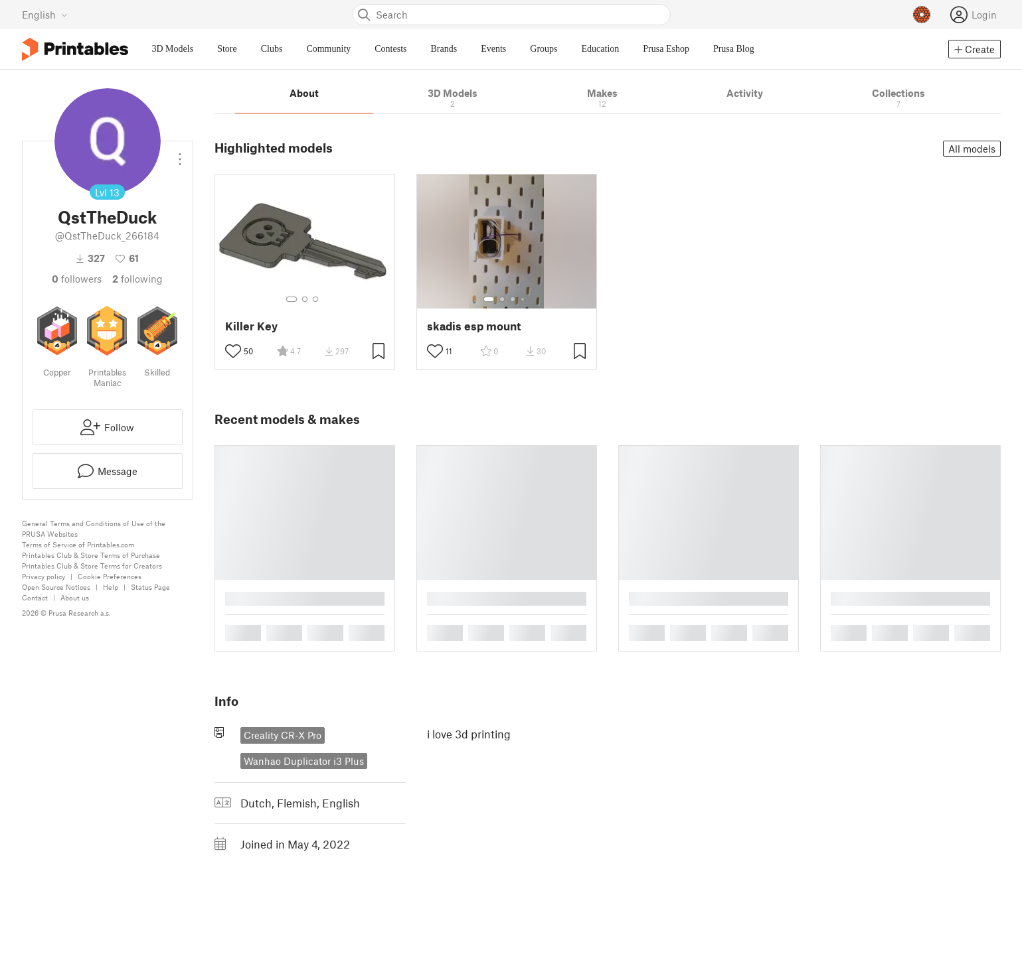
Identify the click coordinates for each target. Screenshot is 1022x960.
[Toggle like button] (233, 351)
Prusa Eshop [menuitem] (666, 49)
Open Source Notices (56, 587)
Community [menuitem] (328, 49)
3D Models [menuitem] (173, 49)
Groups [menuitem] (543, 49)
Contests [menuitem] (390, 49)
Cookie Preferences (109, 576)
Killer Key (251, 326)
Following (137, 279)
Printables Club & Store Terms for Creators (92, 565)
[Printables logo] (75, 49)
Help (110, 587)
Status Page (150, 587)
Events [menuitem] (493, 49)
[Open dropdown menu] (180, 154)
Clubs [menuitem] (272, 49)
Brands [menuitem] (444, 49)
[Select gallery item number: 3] (315, 299)
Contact (35, 597)
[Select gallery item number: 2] (304, 299)
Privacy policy (43, 576)
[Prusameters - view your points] (921, 14)
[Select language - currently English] (45, 15)
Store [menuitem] (227, 49)
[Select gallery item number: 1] (291, 299)
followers (77, 279)
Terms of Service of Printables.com (78, 544)
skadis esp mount (474, 326)
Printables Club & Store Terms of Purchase (91, 555)
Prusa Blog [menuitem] (733, 49)
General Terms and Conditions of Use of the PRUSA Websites (93, 528)
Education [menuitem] (601, 49)
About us (74, 597)
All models (971, 149)
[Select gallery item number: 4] (523, 299)
